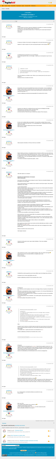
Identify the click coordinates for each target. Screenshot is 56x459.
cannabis (27, 224)
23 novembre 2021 (49, 85)
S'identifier (47, 5)
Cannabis (7, 8)
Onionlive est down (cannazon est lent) (29, 440)
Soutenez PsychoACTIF (28, 450)
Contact (33, 452)
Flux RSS (37, 452)
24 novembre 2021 (49, 150)
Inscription (52, 5)
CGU (30, 452)
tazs (25, 329)
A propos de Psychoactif (13, 452)
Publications (33, 5)
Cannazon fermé (19, 430)
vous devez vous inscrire (20, 425)
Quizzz (23, 5)
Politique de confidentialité (24, 452)
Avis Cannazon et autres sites (18, 435)
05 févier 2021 (20, 442)
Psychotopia (18, 5)
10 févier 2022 (21, 431)
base (24, 224)
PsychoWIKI (13, 5)
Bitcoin (49, 208)
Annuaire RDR (27, 5)
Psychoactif (37, 420)
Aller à (10, 445)
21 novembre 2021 (49, 24)
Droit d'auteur (10, 454)
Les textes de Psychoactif (18, 454)
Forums (6, 5)
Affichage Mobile (43, 452)
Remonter (4, 423)
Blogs (9, 5)
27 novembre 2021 (49, 363)
